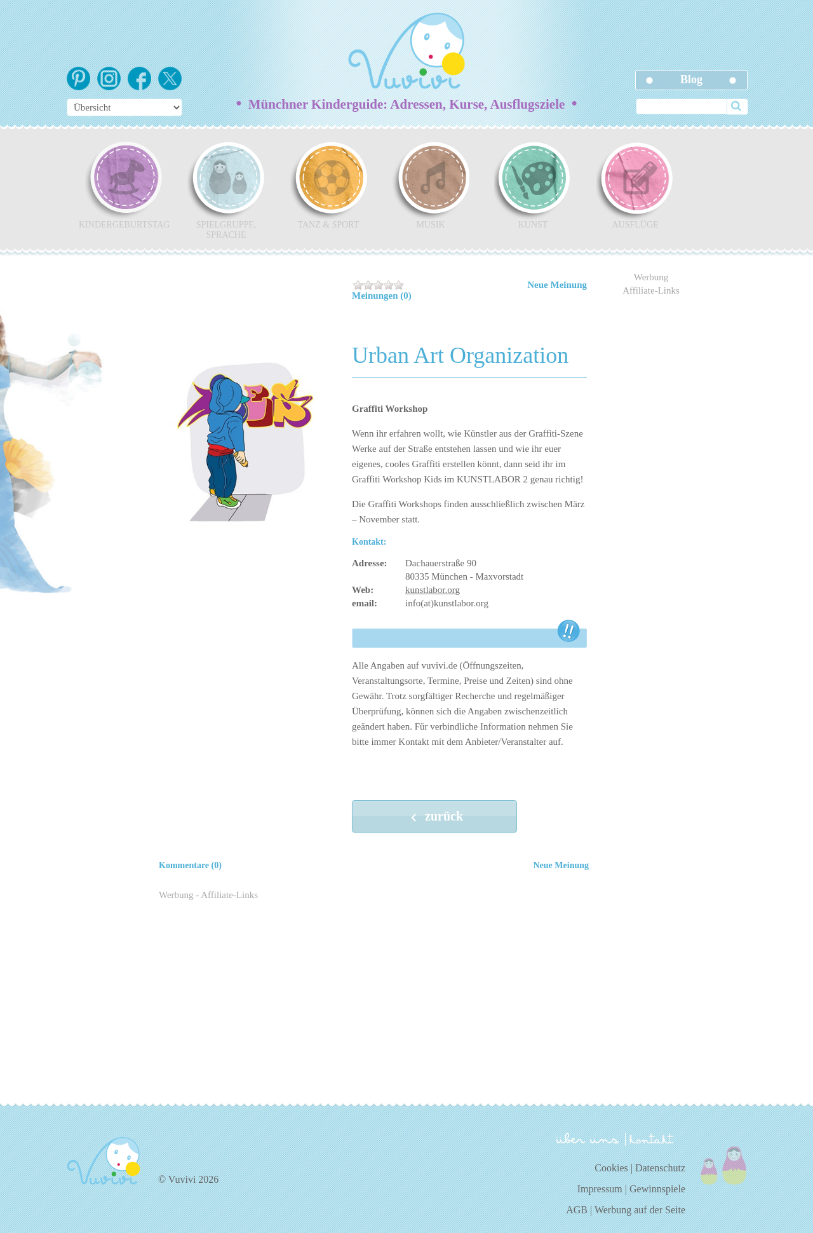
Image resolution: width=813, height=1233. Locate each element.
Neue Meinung (557, 285)
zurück (434, 817)
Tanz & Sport (328, 184)
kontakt (653, 1139)
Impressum (599, 1188)
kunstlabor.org (432, 590)
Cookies (611, 1167)
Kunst (533, 184)
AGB (577, 1209)
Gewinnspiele (657, 1188)
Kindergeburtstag (124, 184)
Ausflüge (635, 184)
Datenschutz (660, 1167)
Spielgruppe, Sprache (226, 190)
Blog (691, 79)
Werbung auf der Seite (640, 1209)
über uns (587, 1138)
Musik (430, 184)
